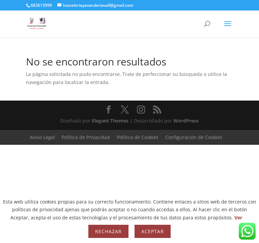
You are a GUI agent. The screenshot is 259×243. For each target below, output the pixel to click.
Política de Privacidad (86, 137)
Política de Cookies (138, 137)
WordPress (186, 120)
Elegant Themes (110, 120)
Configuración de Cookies (193, 137)
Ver (238, 217)
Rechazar (108, 231)
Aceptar (152, 231)
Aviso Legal (42, 137)
